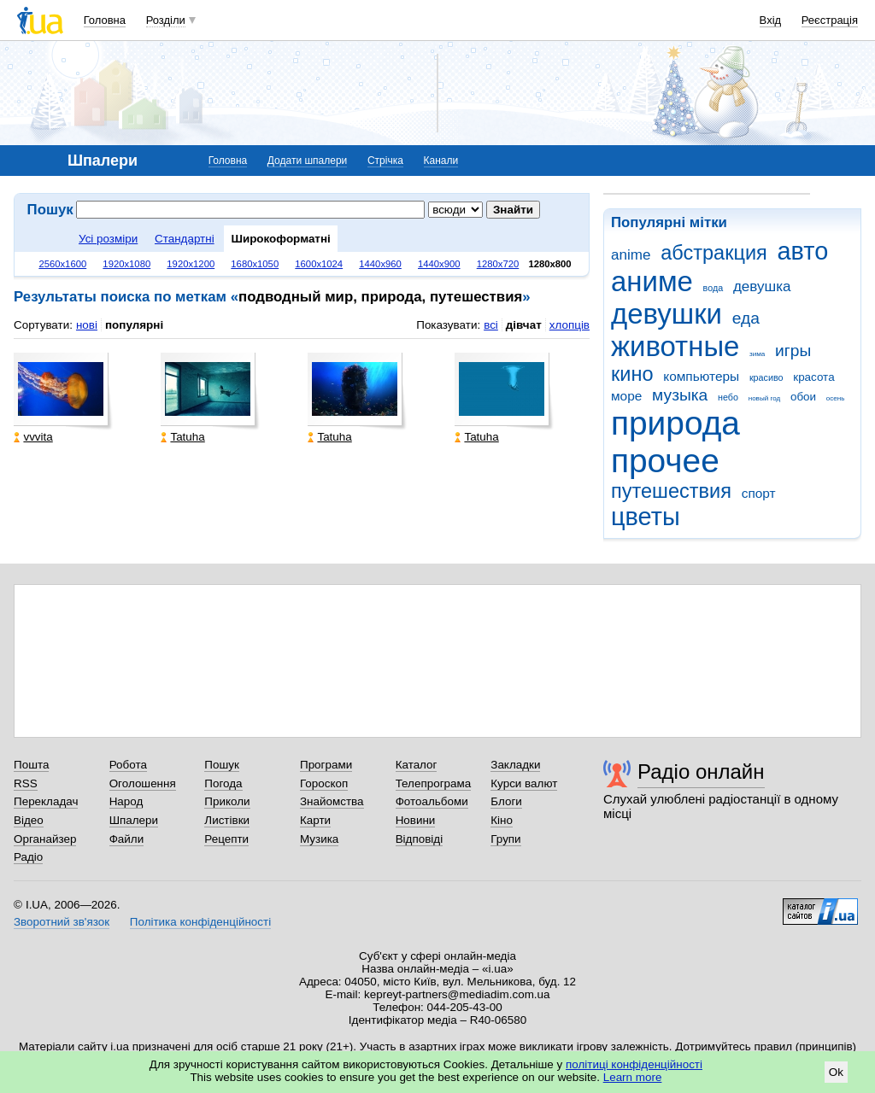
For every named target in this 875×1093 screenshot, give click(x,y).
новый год (764, 398)
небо (728, 397)
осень (835, 398)
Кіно (501, 820)
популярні (134, 325)
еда (746, 318)
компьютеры (701, 376)
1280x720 (498, 264)
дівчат (524, 325)
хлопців (569, 325)
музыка (680, 395)
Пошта (31, 764)
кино (632, 374)
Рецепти (226, 839)
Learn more (632, 1077)
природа (675, 423)
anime (630, 255)
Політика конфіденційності (200, 921)
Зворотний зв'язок (61, 921)
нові (86, 325)
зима (757, 354)
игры (793, 350)
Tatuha (182, 436)
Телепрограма (434, 783)
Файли (126, 839)
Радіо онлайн (701, 771)
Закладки (515, 764)
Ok (836, 1072)
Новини (416, 820)
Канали (441, 161)
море (626, 396)
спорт (759, 493)
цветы (645, 516)
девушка (762, 286)
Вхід (771, 20)
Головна (105, 20)
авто (803, 251)
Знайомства (332, 801)
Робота (128, 764)
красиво (766, 377)
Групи (505, 839)
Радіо (28, 856)
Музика (319, 839)
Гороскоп (324, 783)
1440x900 (439, 264)
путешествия (671, 491)
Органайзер (45, 839)
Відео (29, 820)
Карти (315, 820)
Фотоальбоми (432, 801)
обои (803, 396)
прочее (665, 460)
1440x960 (380, 264)
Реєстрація (830, 20)
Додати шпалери (307, 161)
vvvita (33, 436)
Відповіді (419, 839)
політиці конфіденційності (634, 1064)
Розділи (165, 20)
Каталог (417, 764)
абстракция (714, 253)
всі (491, 325)
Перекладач (46, 801)
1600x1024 (319, 264)
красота (813, 377)
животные (675, 346)
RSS (26, 783)
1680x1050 (255, 264)
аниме (652, 281)
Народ (126, 801)
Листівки (227, 820)
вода (713, 288)
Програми (326, 764)
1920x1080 (126, 264)
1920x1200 (190, 264)
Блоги (506, 801)
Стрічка (385, 161)
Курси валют (523, 783)
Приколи (227, 801)
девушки (666, 314)
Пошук (221, 764)
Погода (223, 783)
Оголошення (142, 783)
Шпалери (133, 820)
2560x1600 (62, 264)
